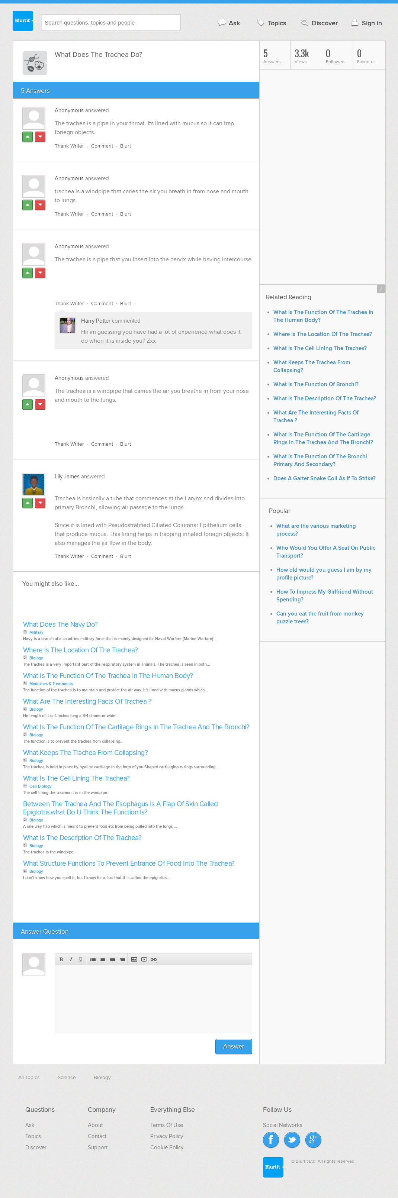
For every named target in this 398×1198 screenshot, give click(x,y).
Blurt (125, 146)
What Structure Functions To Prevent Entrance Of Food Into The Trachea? (129, 863)
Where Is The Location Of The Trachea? (80, 650)
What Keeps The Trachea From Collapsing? (85, 753)
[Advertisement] (141, 277)
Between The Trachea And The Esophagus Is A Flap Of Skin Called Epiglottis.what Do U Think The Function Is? (120, 808)
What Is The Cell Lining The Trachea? (76, 778)
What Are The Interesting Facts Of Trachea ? (87, 701)
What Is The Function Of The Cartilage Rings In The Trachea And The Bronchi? (136, 727)
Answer (233, 1046)
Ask (228, 23)
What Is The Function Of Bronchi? (316, 384)
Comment (102, 146)
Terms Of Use (166, 1125)
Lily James (67, 476)
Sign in (366, 23)
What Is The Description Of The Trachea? (82, 838)
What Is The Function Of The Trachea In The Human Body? (108, 676)
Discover (318, 23)
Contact (97, 1136)
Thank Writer (69, 146)
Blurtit (23, 22)
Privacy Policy (166, 1136)
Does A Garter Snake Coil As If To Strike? (324, 478)
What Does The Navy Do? (60, 624)
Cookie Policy (166, 1147)
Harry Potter (95, 320)
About (95, 1125)
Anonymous (69, 110)
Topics (271, 23)
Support (97, 1147)
